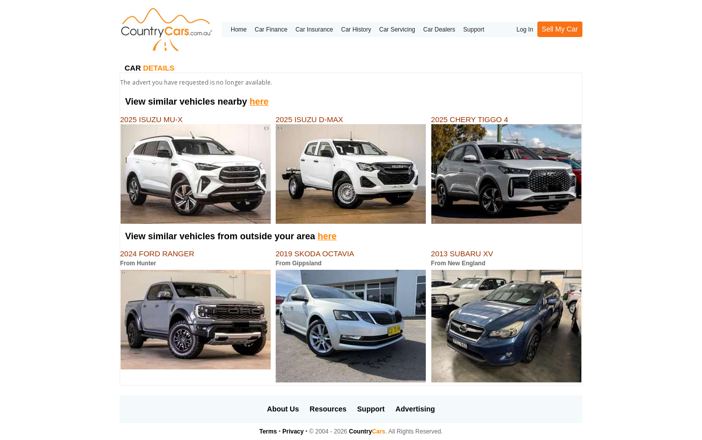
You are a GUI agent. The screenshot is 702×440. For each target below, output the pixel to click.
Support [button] (371, 409)
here (259, 102)
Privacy (293, 431)
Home (239, 29)
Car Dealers (439, 29)
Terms (268, 431)
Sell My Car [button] (560, 29)
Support (473, 29)
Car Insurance (314, 29)
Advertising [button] (415, 409)
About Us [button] (283, 409)
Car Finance (271, 29)
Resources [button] (328, 409)
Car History (356, 29)
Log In (524, 29)
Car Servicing (397, 29)
